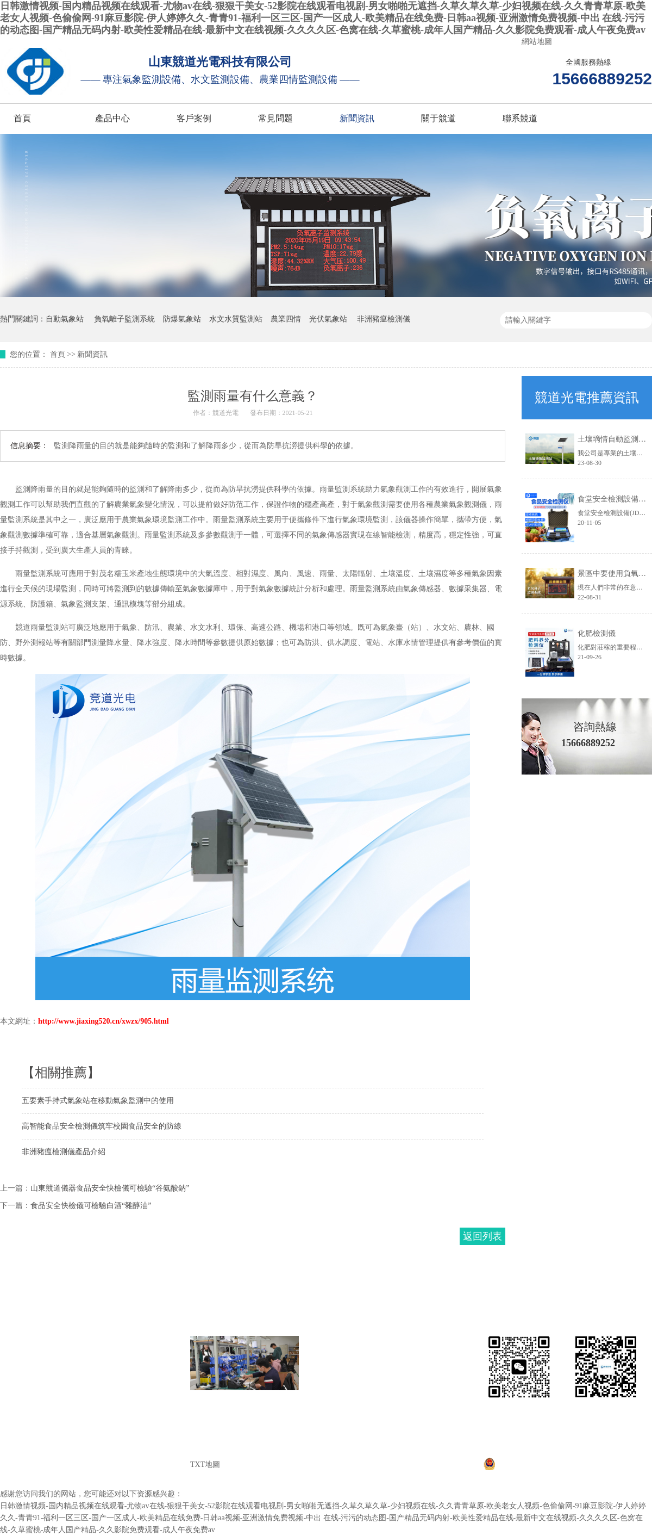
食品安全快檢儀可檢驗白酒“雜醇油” (90, 1205)
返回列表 (482, 1236)
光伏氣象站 (328, 319)
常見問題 (275, 118)
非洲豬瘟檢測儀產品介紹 (63, 1152)
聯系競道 (520, 118)
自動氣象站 (65, 319)
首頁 (22, 118)
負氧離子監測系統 (124, 319)
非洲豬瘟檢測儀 (383, 319)
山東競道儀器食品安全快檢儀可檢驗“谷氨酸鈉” (109, 1188)
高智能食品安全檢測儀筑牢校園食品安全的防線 (101, 1126)
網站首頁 (23, 1342)
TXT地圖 (205, 1464)
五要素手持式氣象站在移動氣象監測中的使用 (98, 1101)
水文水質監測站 (235, 319)
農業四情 (286, 319)
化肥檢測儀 (597, 633)
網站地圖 (537, 42)
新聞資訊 (357, 118)
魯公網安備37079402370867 (536, 1468)
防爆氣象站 (182, 319)
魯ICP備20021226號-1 (549, 1451)
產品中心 (112, 118)
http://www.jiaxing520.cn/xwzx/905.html (103, 1021)
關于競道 (438, 118)
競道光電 (225, 413)
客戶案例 (194, 118)
